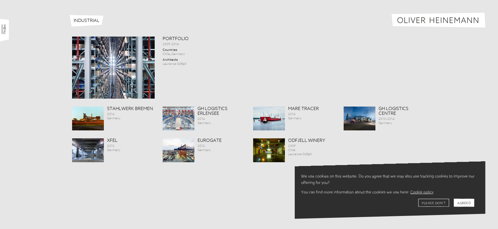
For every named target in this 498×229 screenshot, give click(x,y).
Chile (166, 54)
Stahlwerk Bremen (130, 109)
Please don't (434, 203)
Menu (4, 29)
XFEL (112, 140)
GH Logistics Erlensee (212, 111)
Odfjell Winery (306, 140)
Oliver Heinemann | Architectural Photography (438, 20)
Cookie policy (422, 192)
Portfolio (176, 39)
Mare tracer (303, 109)
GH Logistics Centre (393, 111)
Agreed (464, 203)
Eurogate (210, 140)
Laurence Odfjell (174, 64)
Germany (178, 54)
